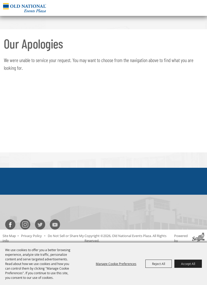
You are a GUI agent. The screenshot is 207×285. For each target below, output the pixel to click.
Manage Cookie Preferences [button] (116, 264)
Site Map (9, 235)
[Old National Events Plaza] (24, 7)
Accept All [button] (188, 264)
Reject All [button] (158, 264)
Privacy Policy (31, 235)
